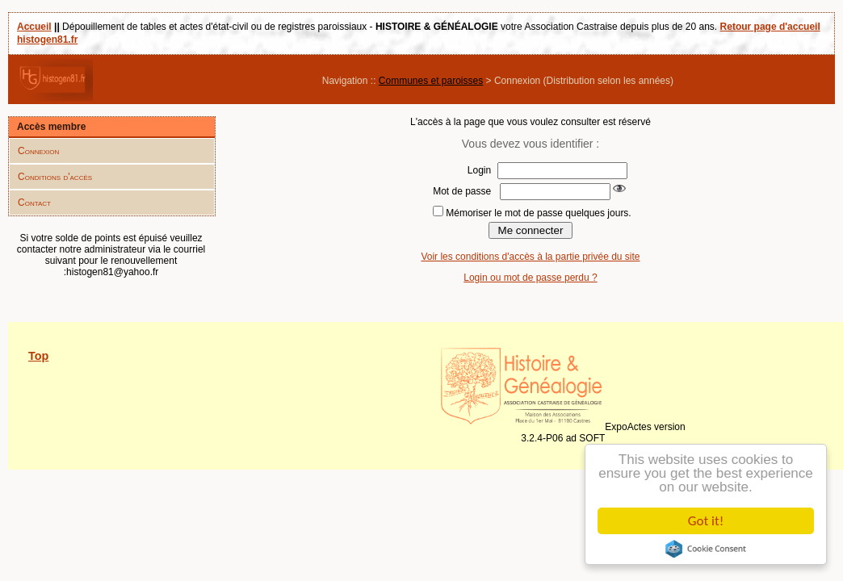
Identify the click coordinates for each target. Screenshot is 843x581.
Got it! (705, 520)
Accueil (34, 26)
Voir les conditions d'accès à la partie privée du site (530, 256)
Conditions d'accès (55, 176)
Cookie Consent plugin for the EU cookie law (705, 549)
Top (38, 355)
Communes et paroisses (431, 80)
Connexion (38, 151)
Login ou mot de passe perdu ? (530, 277)
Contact (34, 202)
